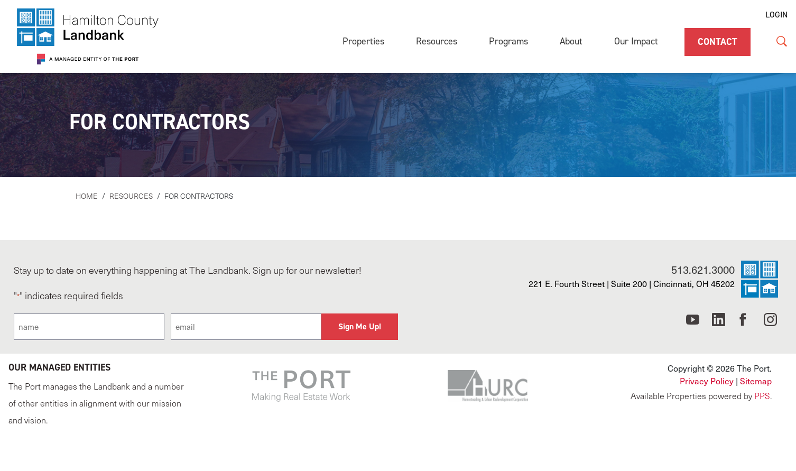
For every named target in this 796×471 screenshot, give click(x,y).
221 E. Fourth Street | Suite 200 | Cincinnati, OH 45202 (632, 283)
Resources (436, 41)
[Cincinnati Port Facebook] (744, 322)
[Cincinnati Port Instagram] (770, 322)
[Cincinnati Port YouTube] (693, 322)
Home (87, 196)
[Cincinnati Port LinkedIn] (718, 322)
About (571, 41)
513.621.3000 (703, 269)
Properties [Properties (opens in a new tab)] (363, 41)
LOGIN (776, 14)
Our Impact (636, 41)
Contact (717, 41)
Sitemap (756, 380)
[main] (398, 143)
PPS (762, 395)
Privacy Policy (707, 380)
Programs (508, 41)
